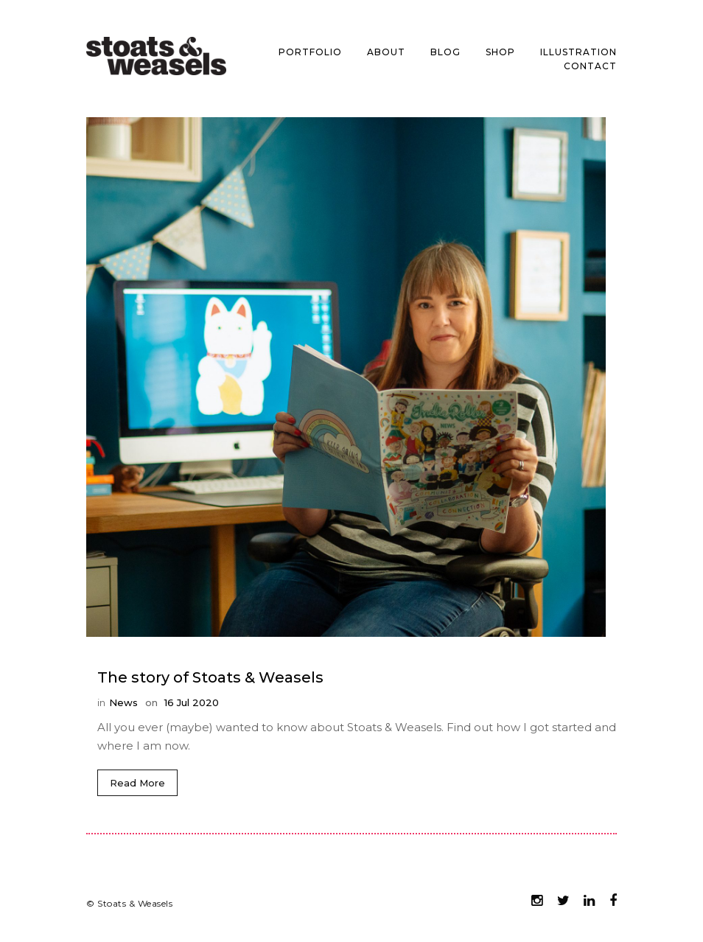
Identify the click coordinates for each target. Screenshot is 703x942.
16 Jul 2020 (190, 702)
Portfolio (310, 51)
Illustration (578, 51)
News (123, 702)
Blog (445, 51)
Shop (500, 51)
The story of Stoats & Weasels (210, 677)
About (386, 51)
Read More (137, 783)
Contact (590, 65)
